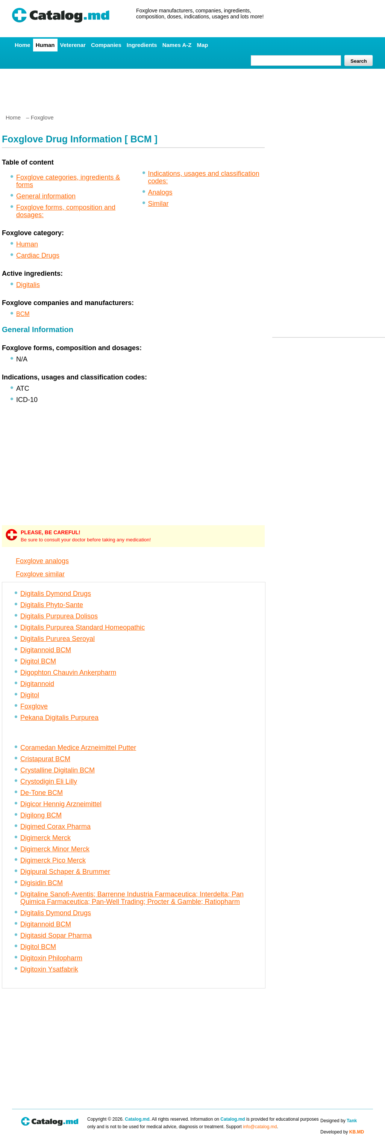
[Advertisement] (192, 88)
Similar (158, 203)
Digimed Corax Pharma (55, 826)
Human (45, 45)
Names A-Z (177, 45)
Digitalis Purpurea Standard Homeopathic (82, 627)
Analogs (160, 192)
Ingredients (142, 45)
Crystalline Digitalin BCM (57, 770)
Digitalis (28, 285)
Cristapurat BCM (45, 759)
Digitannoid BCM (45, 650)
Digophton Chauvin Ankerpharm (68, 672)
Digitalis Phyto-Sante (51, 605)
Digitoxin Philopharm (51, 958)
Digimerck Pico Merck (53, 860)
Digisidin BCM (41, 883)
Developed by (342, 1132)
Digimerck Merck (45, 838)
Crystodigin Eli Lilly (48, 781)
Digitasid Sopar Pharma (56, 935)
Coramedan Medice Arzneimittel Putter (78, 747)
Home (22, 45)
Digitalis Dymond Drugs (55, 593)
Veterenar (73, 45)
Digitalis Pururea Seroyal (57, 638)
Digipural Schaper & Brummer (65, 871)
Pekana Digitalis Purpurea (59, 717)
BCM (23, 314)
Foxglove (34, 706)
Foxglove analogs (42, 561)
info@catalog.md (260, 1126)
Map (202, 45)
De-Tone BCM (41, 792)
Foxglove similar (40, 574)
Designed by (338, 1120)
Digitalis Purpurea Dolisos (59, 616)
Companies (106, 45)
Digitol (29, 695)
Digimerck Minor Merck (54, 849)
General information (46, 196)
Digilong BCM (41, 815)
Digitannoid (37, 684)
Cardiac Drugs (37, 255)
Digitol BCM (38, 661)
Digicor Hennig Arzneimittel (61, 804)
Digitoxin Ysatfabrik (49, 969)
